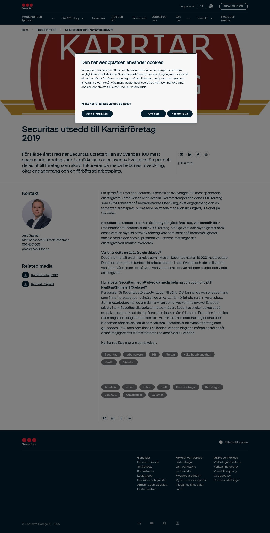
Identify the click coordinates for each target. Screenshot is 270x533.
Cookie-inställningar (97, 113)
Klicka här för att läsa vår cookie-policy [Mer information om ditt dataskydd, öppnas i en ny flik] (106, 103)
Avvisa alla (153, 113)
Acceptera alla (180, 113)
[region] (136, 88)
